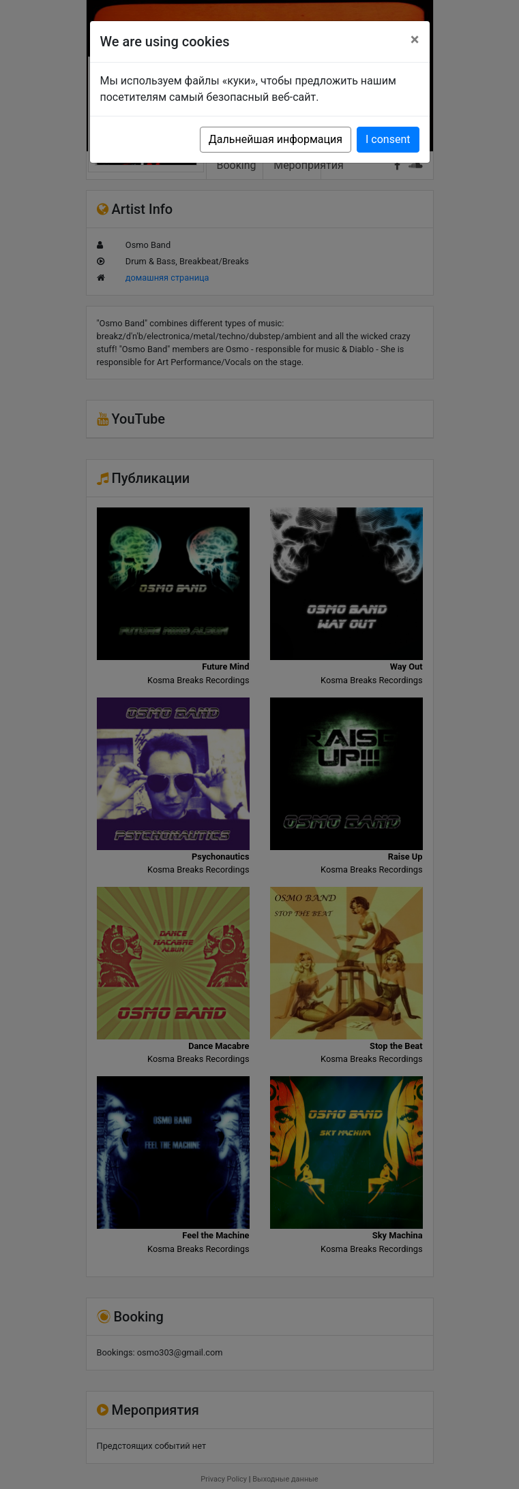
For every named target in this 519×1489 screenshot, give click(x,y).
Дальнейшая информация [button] (275, 139)
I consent (388, 139)
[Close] (415, 39)
